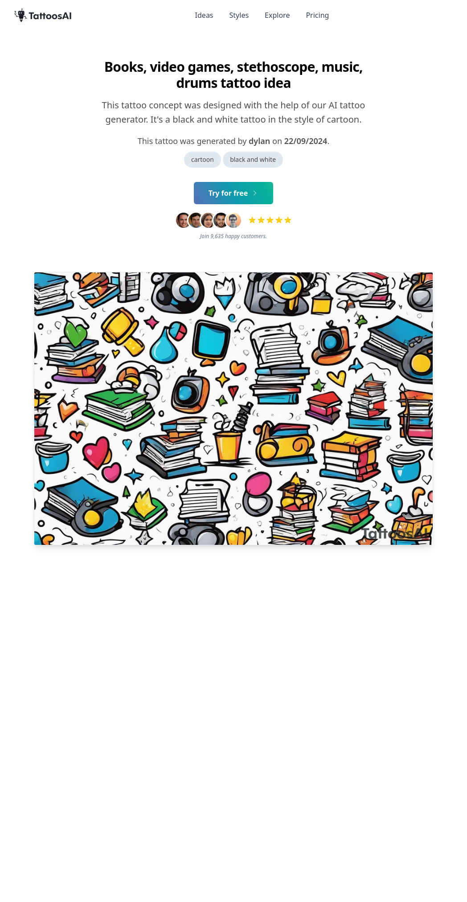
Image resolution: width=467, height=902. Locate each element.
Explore (277, 15)
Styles (239, 15)
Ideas (204, 15)
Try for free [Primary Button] (234, 193)
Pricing (317, 15)
